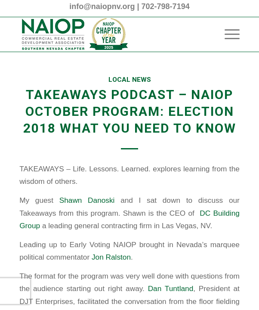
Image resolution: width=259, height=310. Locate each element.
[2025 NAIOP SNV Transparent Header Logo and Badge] (107, 34)
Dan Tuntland (171, 288)
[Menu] (228, 34)
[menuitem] (228, 34)
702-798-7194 (166, 6)
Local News (129, 80)
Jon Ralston (111, 257)
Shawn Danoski (87, 200)
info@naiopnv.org (102, 6)
